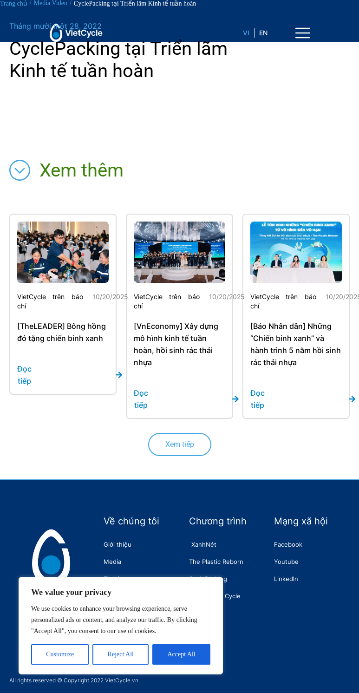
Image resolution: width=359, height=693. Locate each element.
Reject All (121, 654)
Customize (60, 654)
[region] (121, 625)
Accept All (181, 654)
